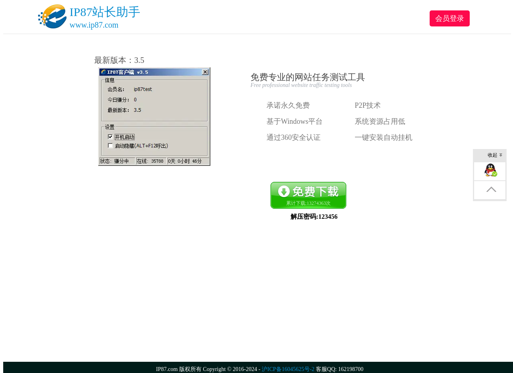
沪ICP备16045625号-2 (288, 369)
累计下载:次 (308, 203)
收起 (495, 155)
